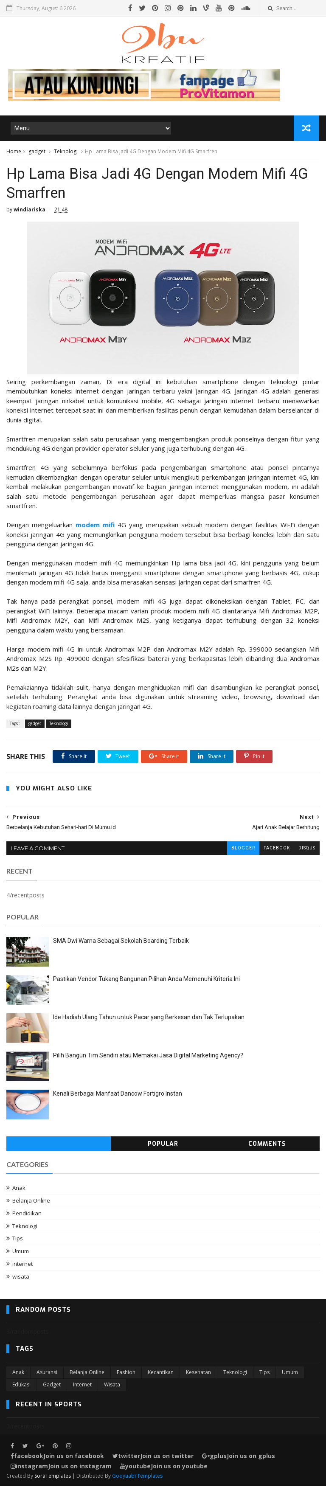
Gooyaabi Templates (137, 1476)
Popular (163, 1145)
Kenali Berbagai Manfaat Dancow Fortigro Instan (117, 1094)
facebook (277, 848)
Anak (18, 1188)
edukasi (21, 1385)
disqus (306, 848)
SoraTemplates (52, 1476)
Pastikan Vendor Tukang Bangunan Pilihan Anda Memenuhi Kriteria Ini (146, 979)
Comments (267, 1145)
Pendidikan (27, 1213)
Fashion (126, 1373)
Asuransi (47, 1373)
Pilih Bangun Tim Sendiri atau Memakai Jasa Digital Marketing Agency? (148, 1056)
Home (13, 151)
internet (22, 1264)
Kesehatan (198, 1373)
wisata (20, 1277)
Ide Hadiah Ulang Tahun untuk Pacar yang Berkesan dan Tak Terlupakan (148, 1018)
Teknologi (66, 151)
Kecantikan (161, 1373)
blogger (243, 848)
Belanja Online (31, 1201)
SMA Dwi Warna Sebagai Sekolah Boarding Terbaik (121, 941)
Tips (17, 1239)
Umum (20, 1252)
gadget (36, 151)
